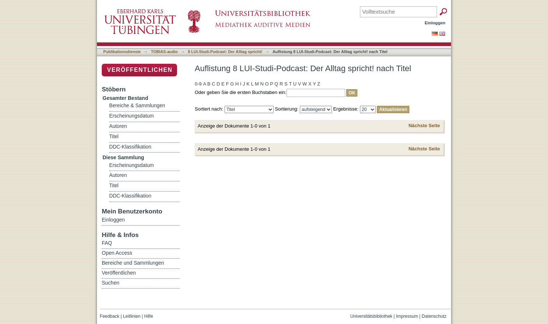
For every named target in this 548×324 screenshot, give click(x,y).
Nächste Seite (424, 125)
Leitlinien (132, 316)
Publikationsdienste (122, 51)
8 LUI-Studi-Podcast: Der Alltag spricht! (225, 51)
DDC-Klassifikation (130, 147)
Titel (113, 136)
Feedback (109, 316)
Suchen (110, 283)
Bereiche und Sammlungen (133, 263)
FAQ (107, 243)
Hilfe (148, 316)
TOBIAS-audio (164, 51)
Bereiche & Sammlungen (137, 105)
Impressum (407, 316)
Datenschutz (434, 316)
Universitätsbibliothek (371, 316)
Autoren (118, 126)
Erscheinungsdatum (131, 116)
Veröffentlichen (139, 70)
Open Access (117, 253)
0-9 (198, 84)
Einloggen (435, 22)
